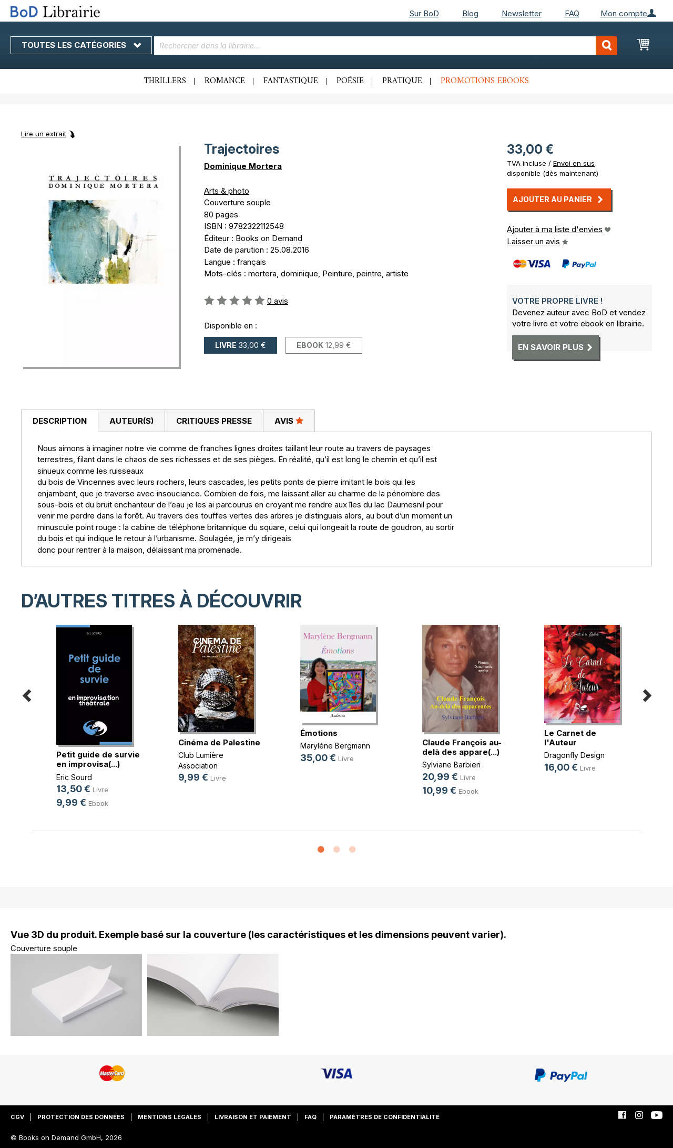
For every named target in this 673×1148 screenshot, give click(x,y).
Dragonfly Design (574, 755)
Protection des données (81, 1117)
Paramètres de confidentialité (385, 1117)
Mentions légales (169, 1117)
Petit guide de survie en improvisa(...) (98, 759)
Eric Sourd (74, 777)
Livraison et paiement (253, 1117)
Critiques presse (214, 421)
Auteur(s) (131, 421)
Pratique (402, 81)
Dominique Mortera (243, 166)
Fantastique (290, 81)
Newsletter (522, 13)
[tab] (59, 421)
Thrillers (165, 81)
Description (60, 421)
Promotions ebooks (485, 81)
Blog (470, 13)
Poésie (350, 81)
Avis (288, 420)
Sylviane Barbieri (451, 764)
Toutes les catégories (81, 45)
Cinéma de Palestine (219, 742)
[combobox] (385, 45)
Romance (225, 81)
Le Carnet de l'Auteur (570, 737)
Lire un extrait (43, 133)
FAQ (572, 13)
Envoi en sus (574, 163)
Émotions (319, 733)
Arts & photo (226, 191)
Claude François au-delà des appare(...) (462, 747)
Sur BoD (424, 13)
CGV (17, 1117)
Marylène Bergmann (335, 745)
